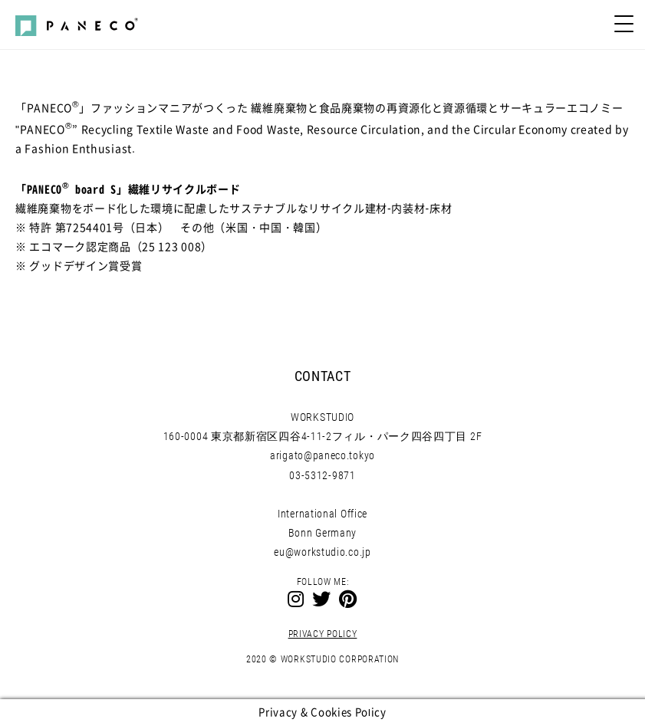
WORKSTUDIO (322, 417)
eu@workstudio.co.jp (322, 552)
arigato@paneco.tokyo (322, 455)
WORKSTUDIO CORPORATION (340, 659)
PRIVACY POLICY (322, 634)
